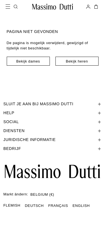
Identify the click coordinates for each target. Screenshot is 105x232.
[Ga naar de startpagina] (52, 171)
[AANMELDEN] (88, 6)
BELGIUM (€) (42, 194)
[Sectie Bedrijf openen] (52, 148)
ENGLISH (81, 206)
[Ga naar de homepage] (53, 7)
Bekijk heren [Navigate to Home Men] (77, 61)
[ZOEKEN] (15, 6)
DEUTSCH (34, 206)
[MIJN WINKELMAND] (95, 6)
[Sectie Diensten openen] (52, 130)
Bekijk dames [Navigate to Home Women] (28, 61)
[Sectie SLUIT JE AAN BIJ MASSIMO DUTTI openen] (52, 103)
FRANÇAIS (58, 206)
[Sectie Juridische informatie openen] (52, 139)
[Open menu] (9, 6)
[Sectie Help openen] (52, 112)
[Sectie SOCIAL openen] (52, 121)
